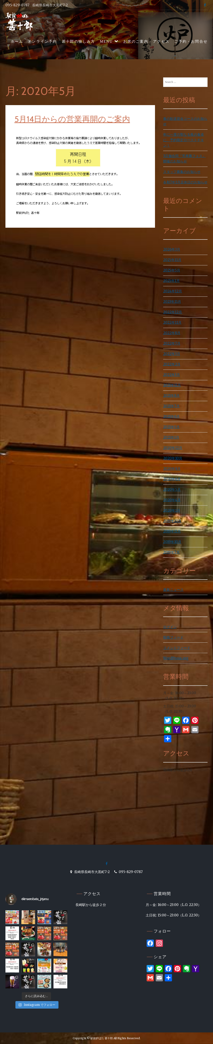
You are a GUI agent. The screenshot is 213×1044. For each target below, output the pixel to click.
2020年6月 (172, 479)
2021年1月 (171, 437)
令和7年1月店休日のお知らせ (185, 182)
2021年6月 (171, 416)
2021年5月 (171, 427)
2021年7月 (171, 406)
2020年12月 (172, 448)
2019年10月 (172, 542)
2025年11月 (172, 260)
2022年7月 (171, 343)
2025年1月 (171, 281)
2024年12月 (172, 291)
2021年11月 (172, 385)
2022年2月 (171, 364)
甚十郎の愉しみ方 (78, 41)
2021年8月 (171, 395)
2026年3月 (171, 249)
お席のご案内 (135, 41)
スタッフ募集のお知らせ (182, 172)
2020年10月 (172, 458)
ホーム (17, 41)
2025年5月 (171, 270)
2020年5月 (172, 489)
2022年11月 (172, 322)
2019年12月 (172, 521)
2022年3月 (171, 354)
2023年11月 (172, 301)
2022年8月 (171, 333)
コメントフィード (176, 648)
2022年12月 (172, 312)
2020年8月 (172, 468)
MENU (106, 41)
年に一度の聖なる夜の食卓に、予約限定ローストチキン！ (183, 140)
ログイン (170, 627)
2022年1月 (171, 375)
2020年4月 (172, 500)
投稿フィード (173, 637)
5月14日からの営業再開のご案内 (72, 119)
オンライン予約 (42, 41)
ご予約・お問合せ (191, 41)
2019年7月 (171, 552)
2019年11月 (172, 531)
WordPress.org (176, 658)
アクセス (161, 41)
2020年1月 (171, 510)
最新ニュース (173, 589)
